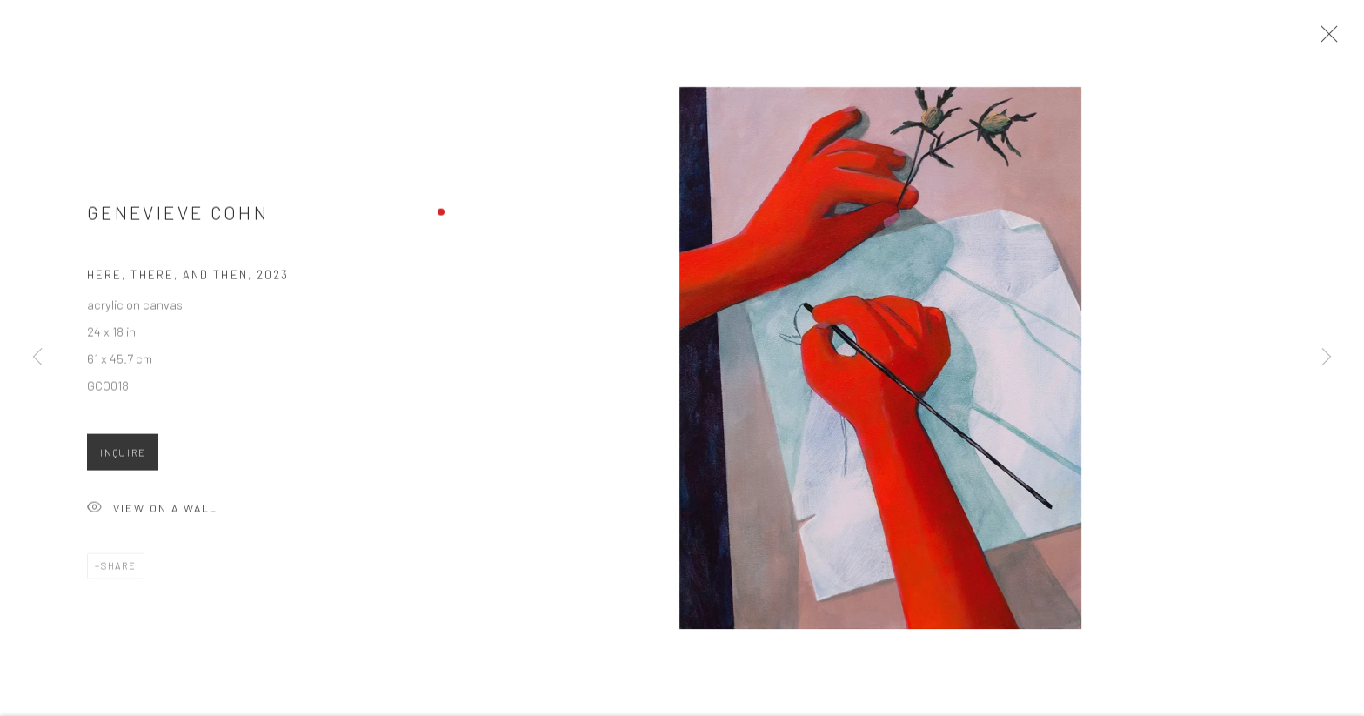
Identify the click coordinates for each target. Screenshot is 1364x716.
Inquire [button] (122, 456)
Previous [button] (37, 357)
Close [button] (1326, 39)
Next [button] (1326, 357)
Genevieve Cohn (178, 216)
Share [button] (119, 569)
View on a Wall (152, 512)
